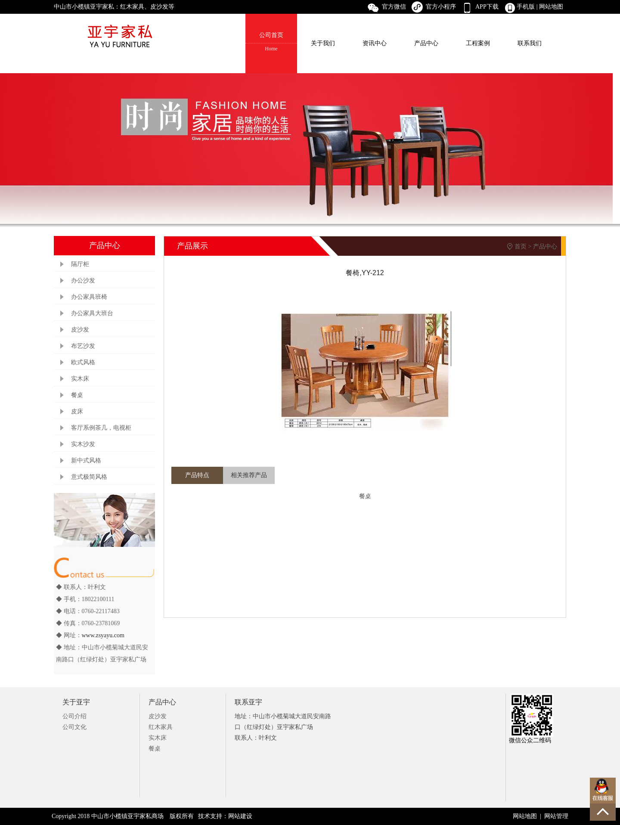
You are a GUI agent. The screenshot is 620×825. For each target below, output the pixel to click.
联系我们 (530, 43)
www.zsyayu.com (103, 635)
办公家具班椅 (89, 297)
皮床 (77, 411)
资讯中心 (375, 43)
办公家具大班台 (92, 313)
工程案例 (478, 43)
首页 (521, 246)
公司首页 (271, 42)
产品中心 (426, 43)
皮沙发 (80, 329)
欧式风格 (83, 362)
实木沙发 (83, 444)
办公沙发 (83, 280)
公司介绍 (74, 716)
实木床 (80, 378)
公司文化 (74, 727)
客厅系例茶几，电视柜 (101, 428)
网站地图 (552, 6)
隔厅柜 (80, 264)
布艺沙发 (83, 346)
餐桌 (77, 395)
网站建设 (240, 816)
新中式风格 (86, 460)
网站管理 (556, 816)
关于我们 (323, 43)
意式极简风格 (89, 477)
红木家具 (161, 727)
